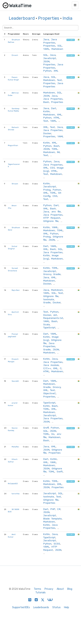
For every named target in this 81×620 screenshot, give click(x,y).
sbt (55, 314)
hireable (70, 40)
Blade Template (52, 518)
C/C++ (47, 368)
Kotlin (46, 111)
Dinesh (15, 55)
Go (52, 433)
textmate (48, 299)
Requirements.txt (53, 318)
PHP (52, 509)
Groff (46, 427)
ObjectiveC (49, 393)
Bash (46, 102)
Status (56, 607)
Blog (69, 588)
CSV (52, 167)
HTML (57, 117)
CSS (55, 195)
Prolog (47, 189)
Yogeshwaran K (14, 165)
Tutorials (40, 592)
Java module (51, 365)
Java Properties (50, 41)
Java (46, 39)
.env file (56, 211)
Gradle (57, 274)
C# (58, 509)
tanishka (15, 494)
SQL (59, 45)
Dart (53, 108)
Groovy (47, 274)
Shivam (15, 184)
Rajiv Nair (16, 290)
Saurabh (15, 381)
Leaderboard (22, 18)
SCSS (57, 543)
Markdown (57, 48)
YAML (46, 48)
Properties (48, 18)
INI (58, 152)
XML (56, 70)
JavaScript (49, 58)
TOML (55, 148)
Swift (60, 471)
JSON (46, 61)
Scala (46, 324)
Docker (47, 133)
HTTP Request (51, 217)
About (60, 588)
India (67, 18)
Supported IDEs (21, 607)
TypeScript (49, 327)
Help (66, 607)
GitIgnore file (50, 221)
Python (47, 70)
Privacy (49, 588)
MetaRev (15, 447)
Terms (37, 588)
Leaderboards (41, 607)
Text (59, 80)
